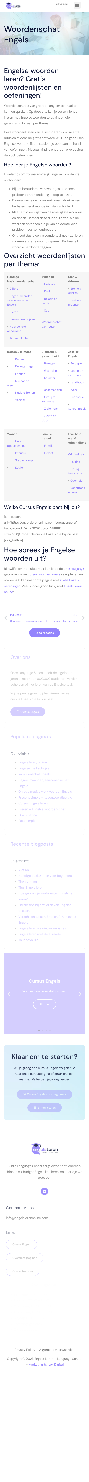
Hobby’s (49, 284)
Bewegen (50, 363)
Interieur (20, 453)
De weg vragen (25, 366)
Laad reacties (44, 633)
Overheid (76, 480)
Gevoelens (51, 371)
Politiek (75, 462)
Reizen (19, 359)
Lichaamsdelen (52, 390)
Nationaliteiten (25, 392)
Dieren (14, 312)
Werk (73, 390)
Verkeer (20, 400)
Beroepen (76, 363)
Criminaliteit (76, 454)
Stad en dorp (24, 460)
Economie (77, 397)
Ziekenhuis (51, 408)
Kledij (47, 291)
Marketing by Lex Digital (46, 1364)
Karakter (49, 378)
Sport (48, 310)
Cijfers (14, 288)
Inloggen (61, 4)
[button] (77, 5)
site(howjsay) (74, 568)
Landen (20, 374)
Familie (48, 446)
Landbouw (77, 382)
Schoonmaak (77, 408)
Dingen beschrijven (22, 319)
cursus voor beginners (44, 574)
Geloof (48, 453)
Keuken (19, 467)
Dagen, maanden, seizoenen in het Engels (20, 300)
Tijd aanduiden (19, 338)
